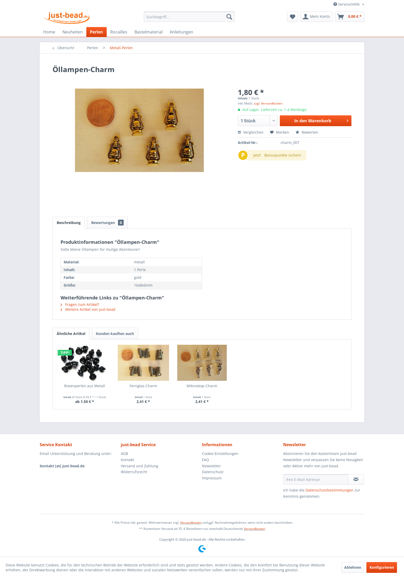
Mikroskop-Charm (202, 385)
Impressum (212, 478)
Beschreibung (69, 222)
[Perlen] (96, 32)
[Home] (49, 32)
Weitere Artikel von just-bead (88, 309)
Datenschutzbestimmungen (330, 490)
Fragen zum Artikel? (80, 304)
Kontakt (127, 459)
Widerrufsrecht (134, 471)
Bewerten (307, 132)
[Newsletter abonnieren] (356, 479)
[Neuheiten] (72, 32)
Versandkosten (190, 522)
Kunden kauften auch (115, 333)
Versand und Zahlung (139, 465)
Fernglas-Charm (143, 385)
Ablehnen (352, 567)
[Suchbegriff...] (189, 17)
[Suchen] (229, 17)
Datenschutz (213, 471)
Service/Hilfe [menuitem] (347, 4)
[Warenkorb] (349, 17)
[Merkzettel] (292, 17)
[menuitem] (189, 17)
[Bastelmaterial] (148, 32)
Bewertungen (107, 223)
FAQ (205, 459)
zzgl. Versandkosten (268, 103)
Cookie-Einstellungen (220, 453)
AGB (124, 453)
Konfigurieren (381, 567)
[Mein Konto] (316, 17)
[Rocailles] (119, 32)
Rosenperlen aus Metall (84, 385)
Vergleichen (251, 132)
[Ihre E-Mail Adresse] (315, 479)
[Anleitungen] (181, 32)
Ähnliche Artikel (71, 333)
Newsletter (211, 465)
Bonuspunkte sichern (282, 155)
